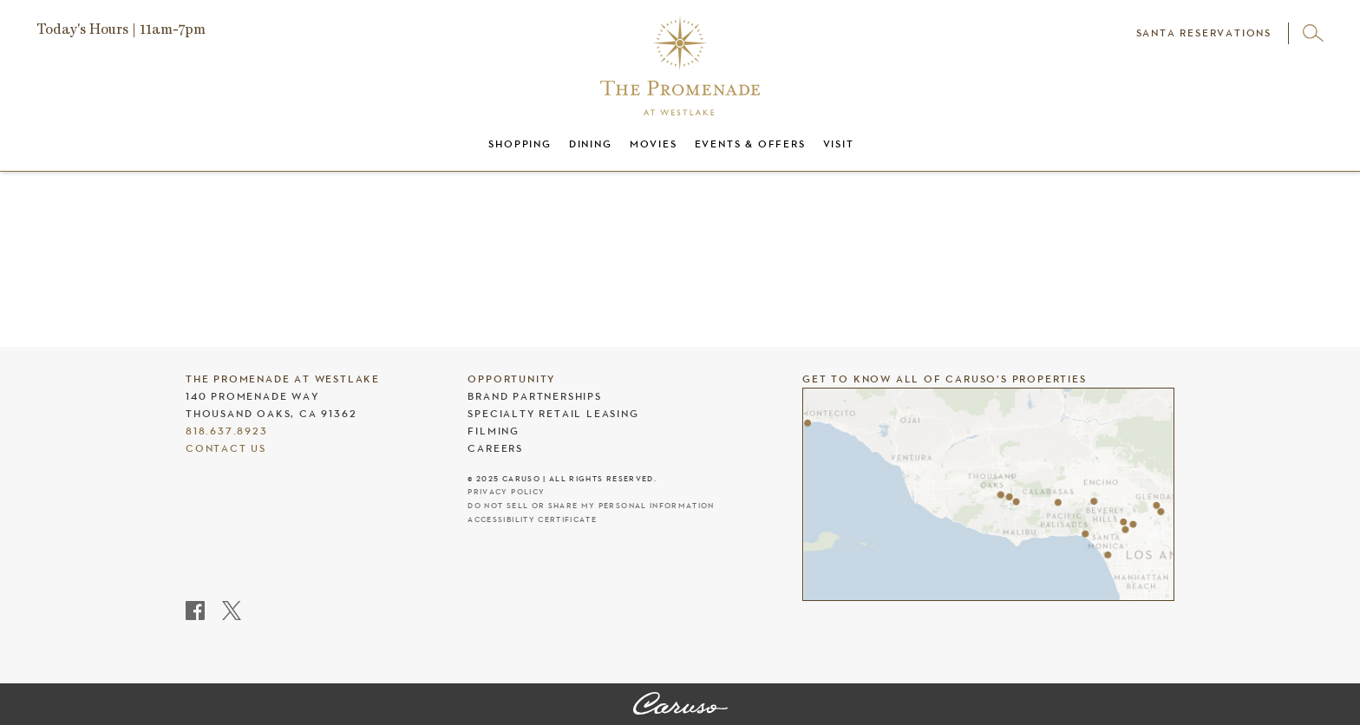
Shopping (519, 144)
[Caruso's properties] (988, 494)
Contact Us (226, 448)
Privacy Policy (506, 492)
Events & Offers (750, 144)
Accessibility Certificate (532, 520)
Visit (838, 144)
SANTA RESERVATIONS (1204, 33)
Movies (653, 144)
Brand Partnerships (534, 396)
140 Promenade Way (252, 396)
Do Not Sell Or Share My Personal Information (591, 506)
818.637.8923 (227, 431)
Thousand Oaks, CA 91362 (271, 414)
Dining (590, 144)
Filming (494, 431)
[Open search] (1313, 33)
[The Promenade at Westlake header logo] (680, 65)
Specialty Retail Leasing (553, 414)
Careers (495, 448)
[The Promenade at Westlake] (680, 705)
